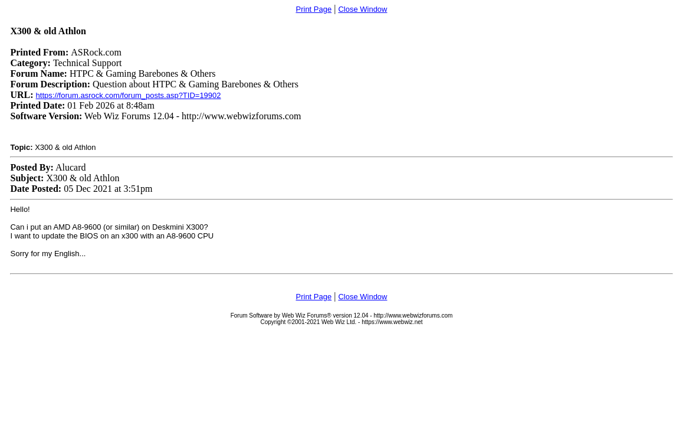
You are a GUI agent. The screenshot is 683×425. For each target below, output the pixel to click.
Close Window (362, 9)
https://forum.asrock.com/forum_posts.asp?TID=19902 (128, 95)
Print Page (314, 9)
